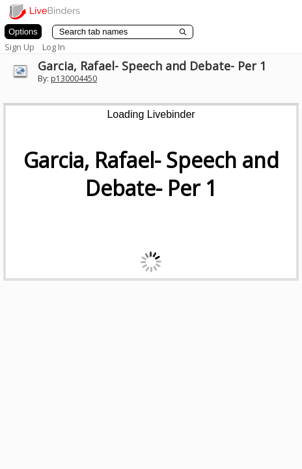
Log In (53, 47)
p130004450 (74, 78)
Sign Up (19, 47)
